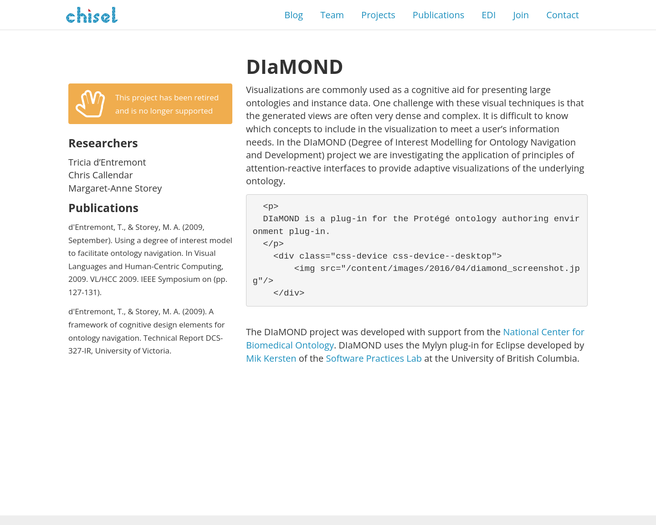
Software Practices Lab (374, 358)
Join (521, 15)
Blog (293, 15)
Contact (562, 15)
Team (332, 15)
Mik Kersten (271, 358)
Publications (438, 15)
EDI (489, 15)
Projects (378, 15)
